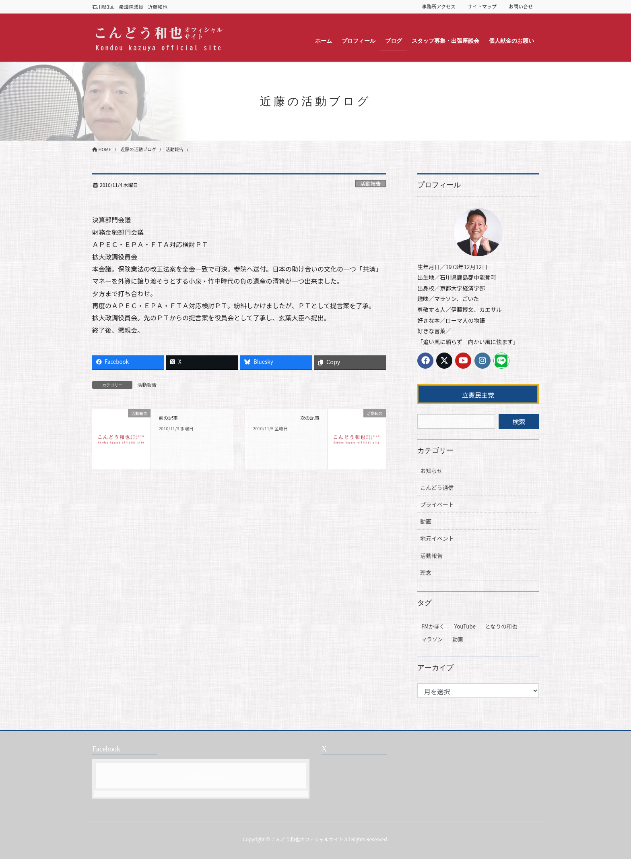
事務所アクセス (439, 6)
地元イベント (437, 538)
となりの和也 (501, 626)
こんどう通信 (437, 487)
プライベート (437, 504)
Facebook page (200, 775)
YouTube (465, 626)
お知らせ (431, 471)
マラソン (432, 639)
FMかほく (433, 626)
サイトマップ (482, 6)
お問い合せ (521, 6)
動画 (425, 521)
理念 (425, 573)
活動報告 (370, 183)
